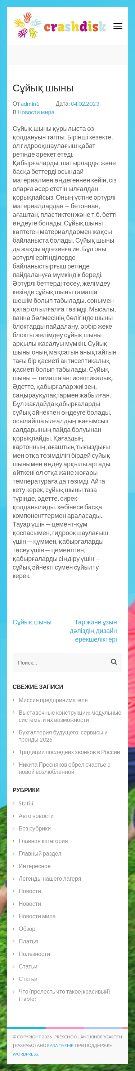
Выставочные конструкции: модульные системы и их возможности (70, 716)
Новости (30, 890)
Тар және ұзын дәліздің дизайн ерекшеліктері (93, 630)
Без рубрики (35, 828)
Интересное (35, 865)
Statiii (26, 803)
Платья (28, 941)
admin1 (30, 103)
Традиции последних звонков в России (69, 751)
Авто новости (36, 815)
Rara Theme (60, 1045)
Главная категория (43, 840)
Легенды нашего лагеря (50, 878)
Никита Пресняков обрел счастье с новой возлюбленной (64, 768)
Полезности (34, 953)
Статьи (28, 966)
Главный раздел (40, 853)
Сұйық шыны (32, 622)
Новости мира (36, 112)
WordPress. (26, 1054)
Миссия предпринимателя (53, 699)
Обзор (27, 928)
